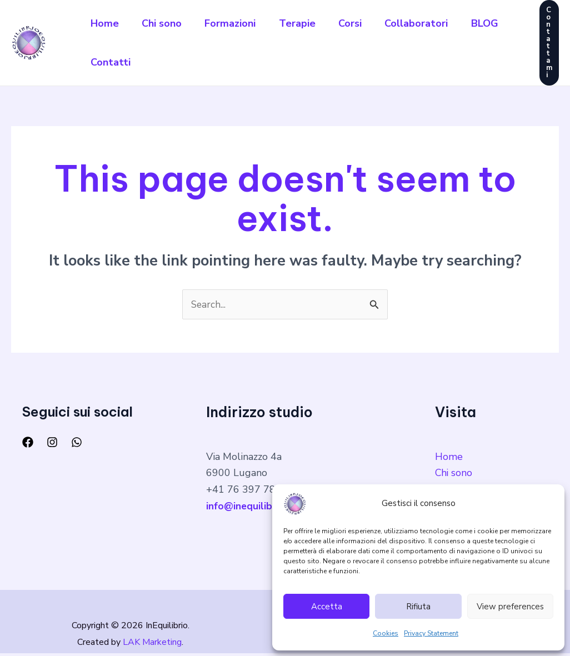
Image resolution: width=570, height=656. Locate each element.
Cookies (385, 633)
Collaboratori (436, 23)
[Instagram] (52, 442)
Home (106, 23)
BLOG (105, 62)
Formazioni (239, 23)
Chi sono (167, 23)
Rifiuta (418, 606)
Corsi (366, 23)
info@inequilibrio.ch (252, 506)
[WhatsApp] (76, 442)
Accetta (326, 606)
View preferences (510, 606)
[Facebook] (27, 442)
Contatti (166, 62)
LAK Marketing (152, 644)
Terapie (310, 23)
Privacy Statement (431, 633)
